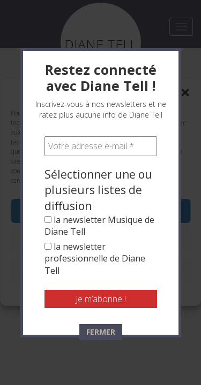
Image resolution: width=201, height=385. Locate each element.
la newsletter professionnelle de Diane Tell (94, 258)
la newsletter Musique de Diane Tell (99, 225)
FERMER (100, 332)
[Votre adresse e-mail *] (100, 146)
